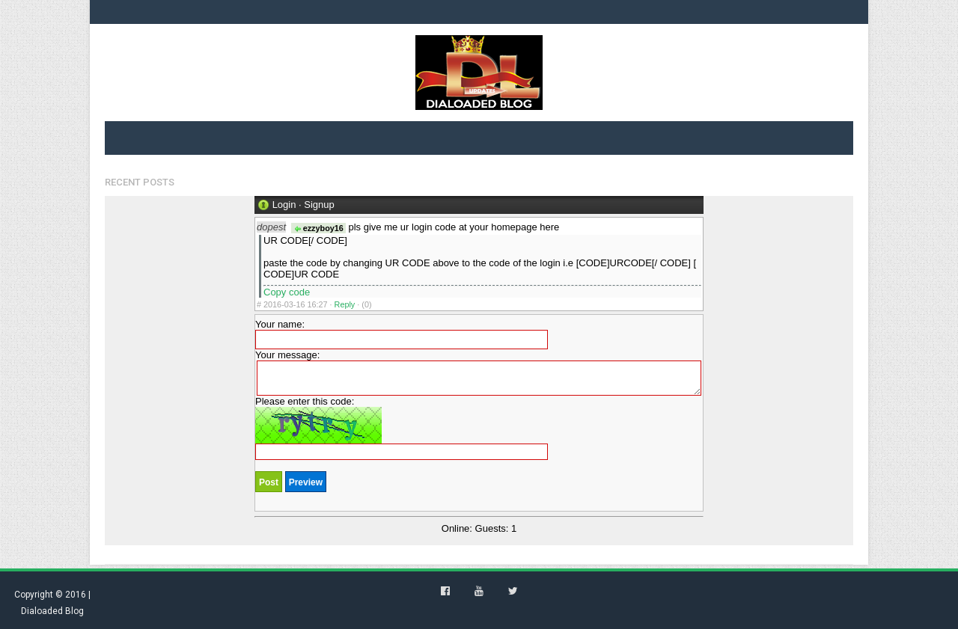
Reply (345, 304)
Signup (319, 204)
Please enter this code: (401, 428)
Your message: (478, 372)
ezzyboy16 (318, 228)
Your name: (401, 334)
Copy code (286, 292)
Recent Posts (139, 182)
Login (284, 204)
